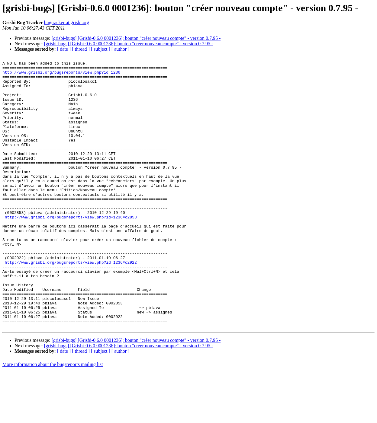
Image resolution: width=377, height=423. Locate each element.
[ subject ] (100, 49)
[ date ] (64, 49)
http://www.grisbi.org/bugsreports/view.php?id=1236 (61, 75)
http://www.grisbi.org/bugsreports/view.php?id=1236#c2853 (71, 248)
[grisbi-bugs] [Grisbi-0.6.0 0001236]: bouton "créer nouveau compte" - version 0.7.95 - (136, 38)
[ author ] (120, 49)
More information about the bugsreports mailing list (52, 417)
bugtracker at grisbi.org (66, 22)
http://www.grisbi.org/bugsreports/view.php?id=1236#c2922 (71, 303)
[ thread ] (81, 49)
